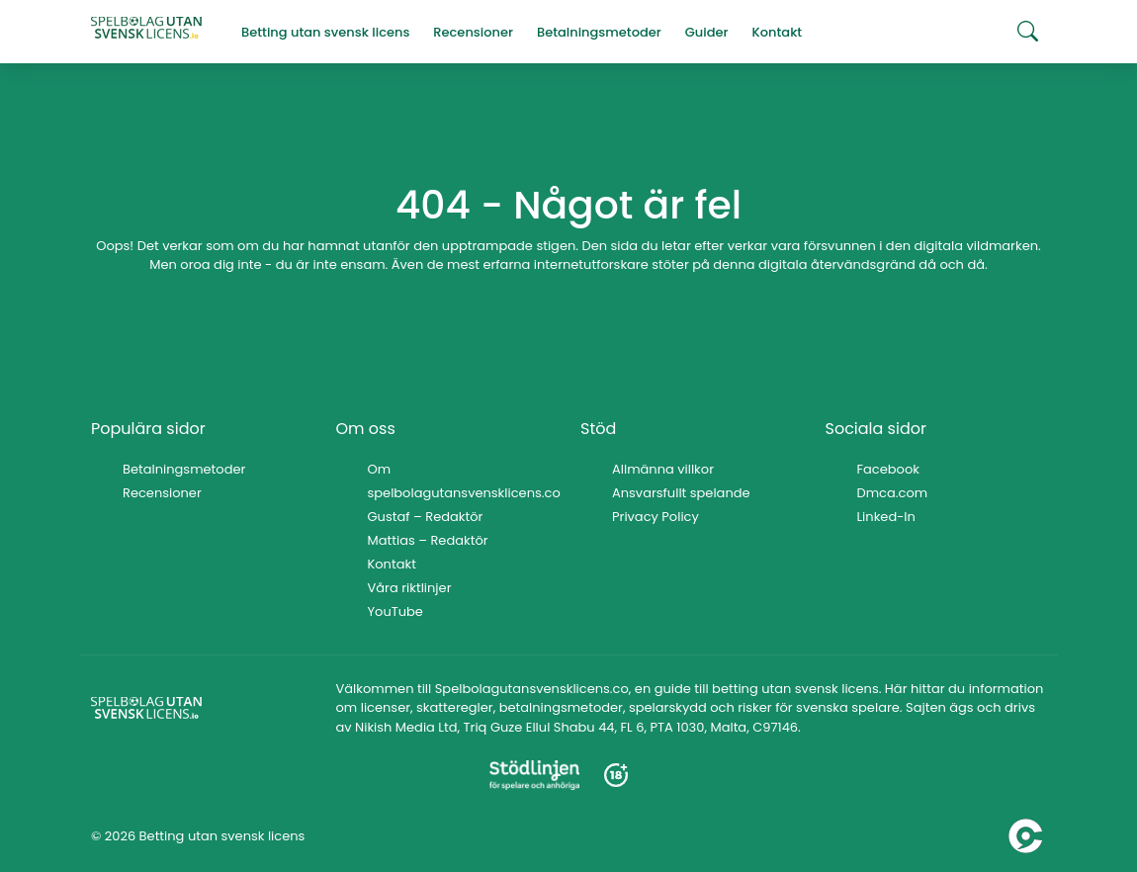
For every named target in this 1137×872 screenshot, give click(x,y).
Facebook (888, 469)
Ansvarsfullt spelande (681, 492)
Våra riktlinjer (410, 587)
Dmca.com (892, 492)
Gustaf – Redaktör (425, 516)
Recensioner (162, 492)
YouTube (395, 611)
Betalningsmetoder (184, 469)
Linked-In (886, 516)
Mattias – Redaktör (428, 540)
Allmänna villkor (663, 469)
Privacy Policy (655, 516)
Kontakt (392, 564)
